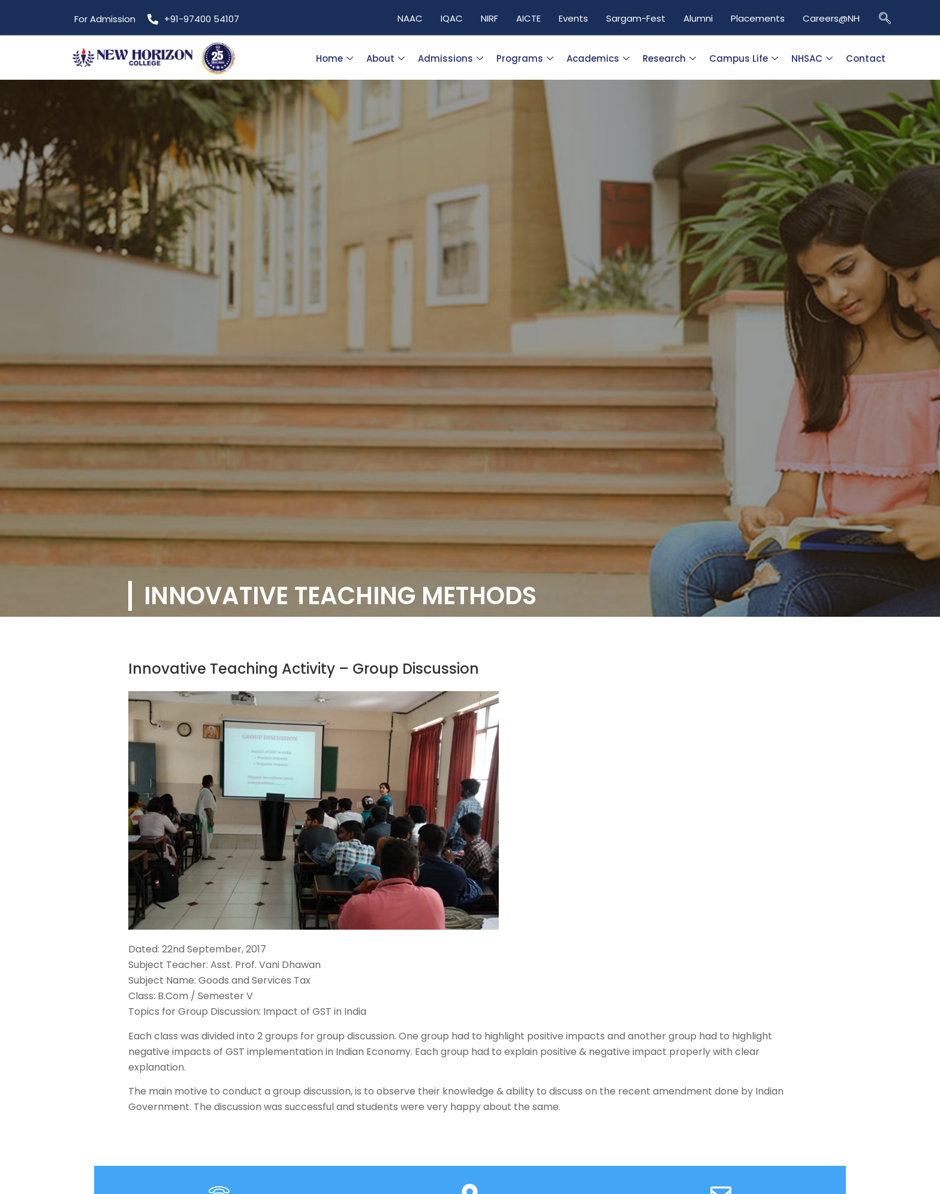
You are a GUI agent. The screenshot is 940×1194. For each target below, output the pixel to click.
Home (334, 58)
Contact (865, 58)
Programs (524, 58)
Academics (598, 58)
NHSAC (812, 58)
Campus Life (743, 58)
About (385, 58)
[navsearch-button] (885, 17)
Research (669, 58)
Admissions (450, 58)
